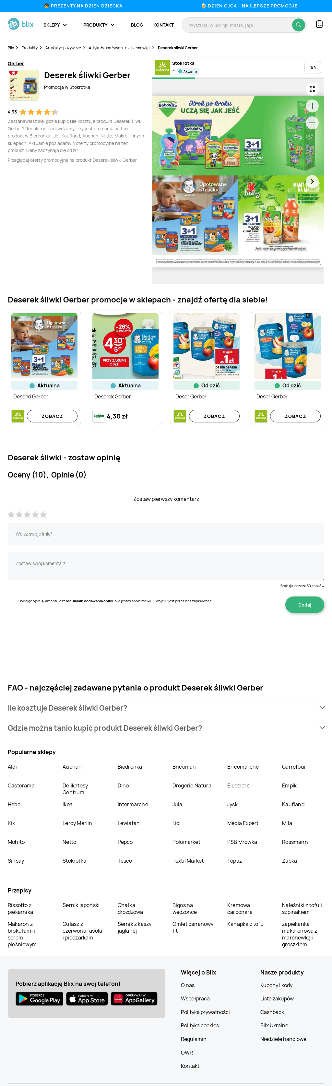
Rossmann (295, 841)
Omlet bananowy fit (193, 927)
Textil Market (188, 860)
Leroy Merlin (77, 823)
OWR (187, 1052)
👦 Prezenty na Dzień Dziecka (83, 6)
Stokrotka (74, 860)
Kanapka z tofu (245, 923)
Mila (287, 823)
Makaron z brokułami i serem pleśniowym (22, 934)
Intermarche (133, 804)
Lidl (176, 823)
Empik (289, 785)
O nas (188, 985)
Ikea (68, 804)
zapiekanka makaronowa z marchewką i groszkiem (299, 934)
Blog (137, 25)
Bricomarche (243, 766)
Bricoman (184, 766)
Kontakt (163, 25)
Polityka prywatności (205, 1012)
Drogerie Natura (191, 785)
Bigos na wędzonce (184, 908)
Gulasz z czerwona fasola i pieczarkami (82, 930)
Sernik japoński (81, 905)
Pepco (125, 841)
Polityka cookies (200, 1025)
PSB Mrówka (242, 841)
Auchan (72, 766)
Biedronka (130, 766)
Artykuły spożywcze (63, 48)
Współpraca (195, 998)
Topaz (234, 860)
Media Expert (242, 823)
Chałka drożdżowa (130, 908)
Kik (11, 823)
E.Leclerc (238, 785)
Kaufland (293, 804)
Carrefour (294, 766)
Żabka (289, 860)
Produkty (30, 48)
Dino (123, 785)
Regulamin (194, 1039)
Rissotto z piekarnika (20, 908)
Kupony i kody (276, 985)
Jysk (232, 804)
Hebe (14, 804)
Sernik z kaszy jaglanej (135, 927)
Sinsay (16, 860)
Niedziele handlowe (283, 1039)
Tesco (125, 860)
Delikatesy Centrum (75, 789)
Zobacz (52, 416)
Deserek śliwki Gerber (178, 48)
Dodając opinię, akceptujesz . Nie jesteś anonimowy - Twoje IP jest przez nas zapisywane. (115, 600)
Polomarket (186, 841)
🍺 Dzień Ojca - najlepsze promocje (249, 6)
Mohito (16, 841)
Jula (177, 804)
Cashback (272, 1012)
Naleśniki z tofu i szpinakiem (302, 908)
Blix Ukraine (274, 1025)
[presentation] (57, 633)
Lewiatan (129, 823)
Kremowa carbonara (240, 908)
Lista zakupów (277, 998)
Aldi (12, 766)
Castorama (21, 785)
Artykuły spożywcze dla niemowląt (119, 48)
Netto (69, 841)
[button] (166, 708)
